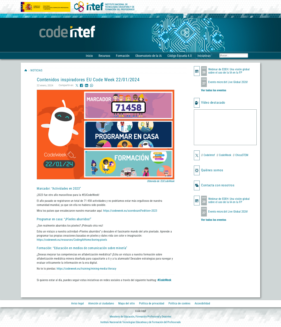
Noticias (36, 70)
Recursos (104, 56)
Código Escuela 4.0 (179, 56)
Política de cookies (179, 303)
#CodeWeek (164, 280)
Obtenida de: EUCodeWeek (160, 181)
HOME (25, 70)
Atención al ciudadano (101, 303)
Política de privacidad (151, 303)
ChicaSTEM (240, 155)
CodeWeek (223, 155)
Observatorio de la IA (148, 56)
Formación (122, 56)
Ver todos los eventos (213, 90)
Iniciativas (203, 56)
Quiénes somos (212, 170)
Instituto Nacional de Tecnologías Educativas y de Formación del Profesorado (140, 322)
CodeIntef (208, 155)
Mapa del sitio (126, 303)
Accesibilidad (202, 303)
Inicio (89, 56)
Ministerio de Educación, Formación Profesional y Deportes (140, 316)
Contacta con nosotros (217, 185)
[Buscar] (233, 55)
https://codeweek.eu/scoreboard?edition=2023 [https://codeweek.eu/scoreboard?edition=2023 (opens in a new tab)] (130, 210)
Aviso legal (77, 303)
